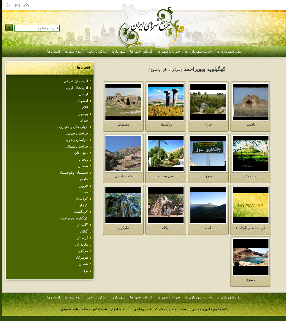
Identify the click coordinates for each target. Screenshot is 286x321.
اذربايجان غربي (77, 88)
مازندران (81, 244)
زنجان (83, 159)
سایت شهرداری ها (198, 51)
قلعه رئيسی (123, 176)
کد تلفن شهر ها (141, 51)
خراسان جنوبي (77, 133)
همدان (83, 264)
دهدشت (123, 124)
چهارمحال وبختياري (73, 127)
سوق (208, 176)
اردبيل (83, 94)
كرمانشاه (81, 212)
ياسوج (250, 279)
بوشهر (83, 114)
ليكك (166, 228)
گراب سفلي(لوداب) (250, 228)
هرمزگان (81, 257)
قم (86, 192)
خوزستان (81, 153)
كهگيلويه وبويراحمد (74, 218)
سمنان (83, 166)
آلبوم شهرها (74, 51)
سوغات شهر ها (168, 51)
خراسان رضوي (77, 140)
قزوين (83, 186)
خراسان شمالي (76, 146)
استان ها (53, 51)
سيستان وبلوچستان (73, 172)
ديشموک (250, 176)
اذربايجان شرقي (76, 81)
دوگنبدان (165, 124)
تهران (84, 120)
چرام (208, 124)
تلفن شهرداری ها (229, 51)
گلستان (82, 225)
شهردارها (118, 51)
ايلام (85, 107)
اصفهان (82, 101)
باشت (251, 124)
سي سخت (166, 176)
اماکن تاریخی (97, 51)
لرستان (82, 238)
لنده (208, 228)
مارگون (123, 228)
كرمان (83, 205)
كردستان (81, 199)
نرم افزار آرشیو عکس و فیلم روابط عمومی (92, 309)
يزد (85, 270)
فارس (83, 179)
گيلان (84, 231)
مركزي (83, 251)
